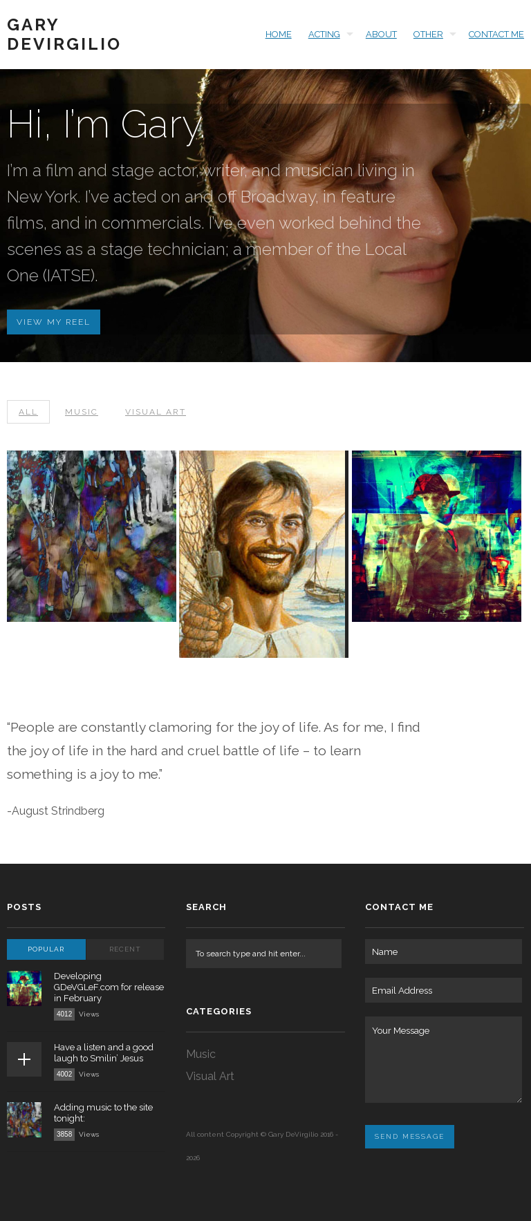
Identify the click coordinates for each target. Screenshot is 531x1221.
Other (428, 34)
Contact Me (496, 34)
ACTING (324, 34)
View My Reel (54, 322)
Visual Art (155, 412)
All (28, 412)
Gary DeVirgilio (64, 34)
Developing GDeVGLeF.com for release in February (109, 987)
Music (81, 412)
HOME (279, 34)
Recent (125, 949)
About (381, 34)
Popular (46, 949)
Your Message (443, 1059)
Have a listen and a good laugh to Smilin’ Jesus (103, 1052)
